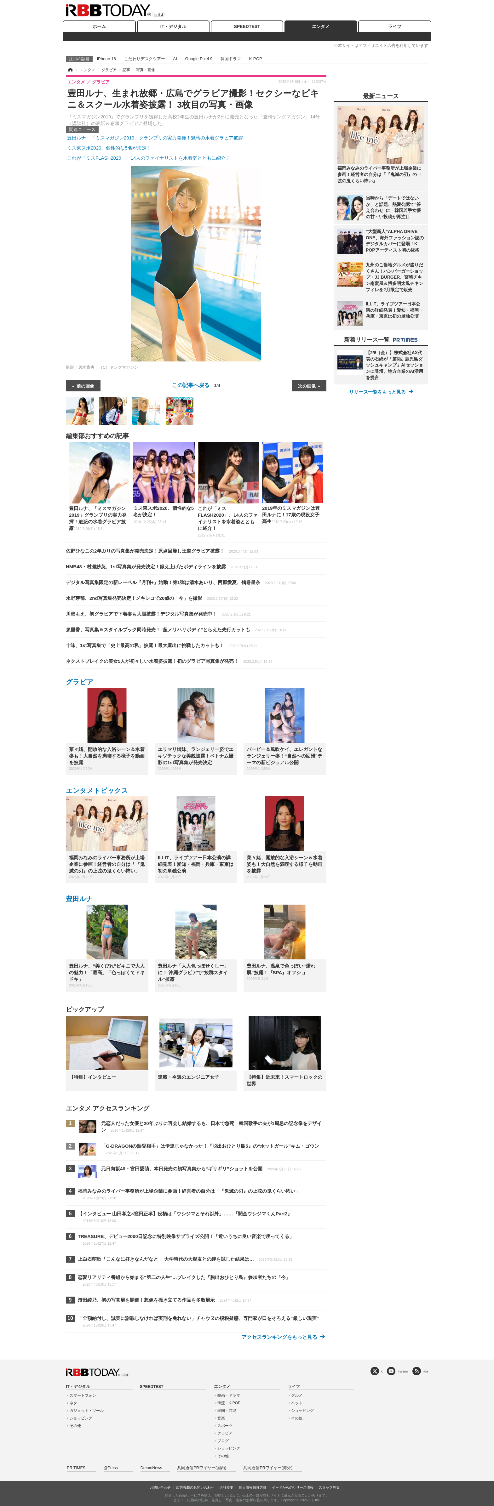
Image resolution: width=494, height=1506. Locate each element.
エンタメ (321, 26)
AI (175, 58)
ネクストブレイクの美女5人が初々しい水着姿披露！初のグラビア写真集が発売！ (169, 661)
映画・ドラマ (228, 1395)
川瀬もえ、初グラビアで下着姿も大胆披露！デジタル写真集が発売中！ (158, 614)
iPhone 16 (106, 58)
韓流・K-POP (228, 1403)
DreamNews (151, 1468)
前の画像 (85, 386)
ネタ (73, 1403)
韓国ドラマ (231, 58)
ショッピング (81, 1418)
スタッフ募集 (329, 1487)
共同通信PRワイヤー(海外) (267, 1468)
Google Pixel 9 (198, 58)
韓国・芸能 (226, 1410)
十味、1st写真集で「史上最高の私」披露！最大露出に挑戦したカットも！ (161, 645)
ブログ (223, 1441)
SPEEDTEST (247, 26)
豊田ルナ (79, 898)
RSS (425, 1371)
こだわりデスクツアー (144, 58)
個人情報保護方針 (253, 1487)
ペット (296, 1403)
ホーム (99, 26)
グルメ (296, 1395)
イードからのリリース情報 (292, 1487)
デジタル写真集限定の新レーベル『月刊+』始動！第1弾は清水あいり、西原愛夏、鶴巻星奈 (181, 582)
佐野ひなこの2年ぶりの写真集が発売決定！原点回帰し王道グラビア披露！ (162, 551)
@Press (111, 1468)
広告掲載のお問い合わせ (195, 1487)
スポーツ (225, 1426)
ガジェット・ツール (87, 1410)
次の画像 (307, 386)
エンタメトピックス (97, 790)
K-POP (255, 58)
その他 (75, 1426)
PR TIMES (76, 1468)
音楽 (221, 1418)
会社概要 (226, 1487)
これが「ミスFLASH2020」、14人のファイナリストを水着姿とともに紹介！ (148, 158)
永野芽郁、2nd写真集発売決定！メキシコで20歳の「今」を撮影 (152, 598)
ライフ (394, 26)
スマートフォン (83, 1395)
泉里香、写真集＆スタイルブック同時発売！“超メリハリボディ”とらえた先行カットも (176, 629)
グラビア (80, 681)
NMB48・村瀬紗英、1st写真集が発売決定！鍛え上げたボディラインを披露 (162, 566)
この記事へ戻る (196, 385)
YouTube (403, 1371)
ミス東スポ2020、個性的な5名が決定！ (109, 148)
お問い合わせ (160, 1487)
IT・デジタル (173, 26)
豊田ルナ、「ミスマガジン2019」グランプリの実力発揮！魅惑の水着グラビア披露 (155, 137)
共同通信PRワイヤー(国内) (201, 1468)
